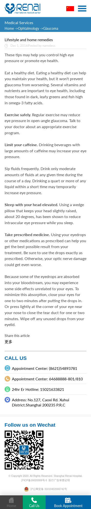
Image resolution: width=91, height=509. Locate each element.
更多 (8, 341)
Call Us (34, 502)
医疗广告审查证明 (59, 480)
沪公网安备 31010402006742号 (45, 489)
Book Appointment (68, 502)
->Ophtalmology (27, 28)
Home (10, 28)
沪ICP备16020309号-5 (34, 480)
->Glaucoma (49, 28)
